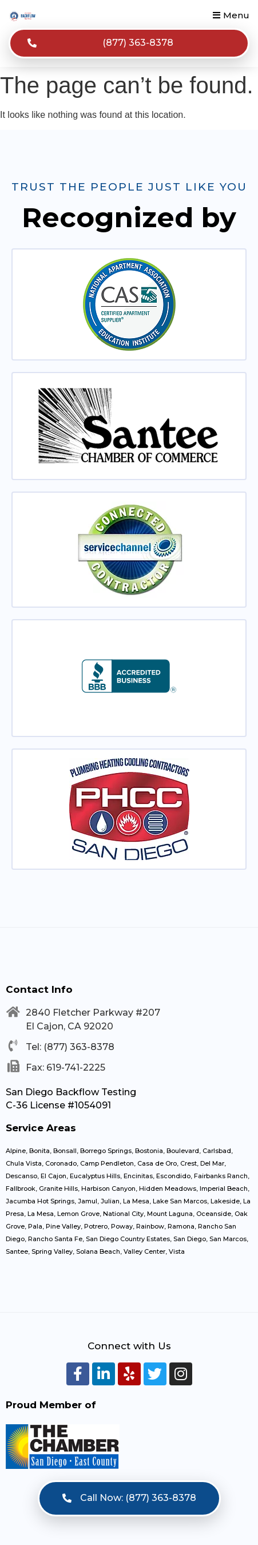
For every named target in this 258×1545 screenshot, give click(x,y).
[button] (231, 15)
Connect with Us (129, 1346)
